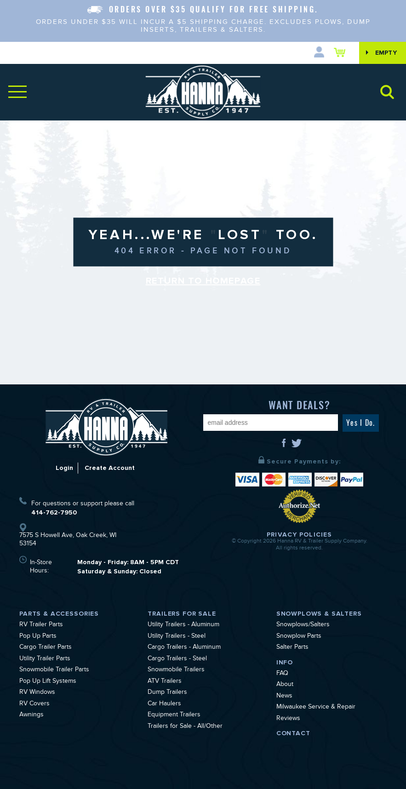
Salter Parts (292, 648)
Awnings (31, 715)
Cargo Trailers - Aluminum (184, 648)
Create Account (110, 468)
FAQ (282, 674)
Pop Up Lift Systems (47, 682)
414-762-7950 (54, 512)
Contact (293, 733)
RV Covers (34, 704)
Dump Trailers (167, 693)
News (284, 696)
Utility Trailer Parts (44, 659)
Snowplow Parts (298, 637)
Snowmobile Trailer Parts (54, 670)
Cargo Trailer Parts (45, 648)
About (284, 685)
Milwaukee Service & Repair (315, 707)
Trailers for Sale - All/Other (185, 727)
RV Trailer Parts (41, 625)
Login (64, 468)
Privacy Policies (299, 534)
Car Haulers (164, 704)
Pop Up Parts (38, 637)
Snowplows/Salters (303, 625)
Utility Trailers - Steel (177, 637)
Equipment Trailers (174, 715)
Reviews (288, 719)
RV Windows (37, 693)
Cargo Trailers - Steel (177, 659)
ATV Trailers (165, 682)
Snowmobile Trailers (176, 670)
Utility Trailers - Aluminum (183, 625)
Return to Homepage (203, 281)
